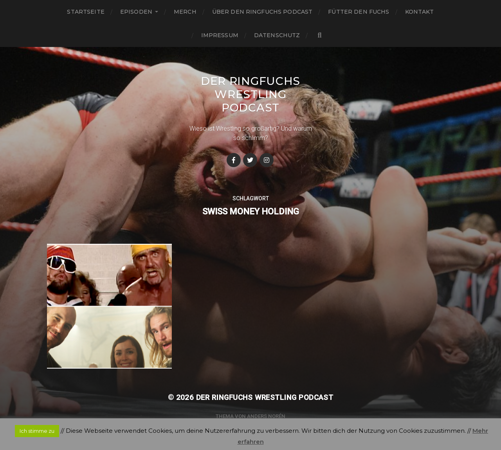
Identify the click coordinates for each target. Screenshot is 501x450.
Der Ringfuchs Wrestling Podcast (250, 94)
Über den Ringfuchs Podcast (262, 11)
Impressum (219, 35)
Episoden (136, 11)
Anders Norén (266, 416)
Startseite (85, 11)
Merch (185, 11)
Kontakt (419, 11)
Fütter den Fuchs (358, 11)
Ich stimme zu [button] (37, 431)
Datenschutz (277, 35)
